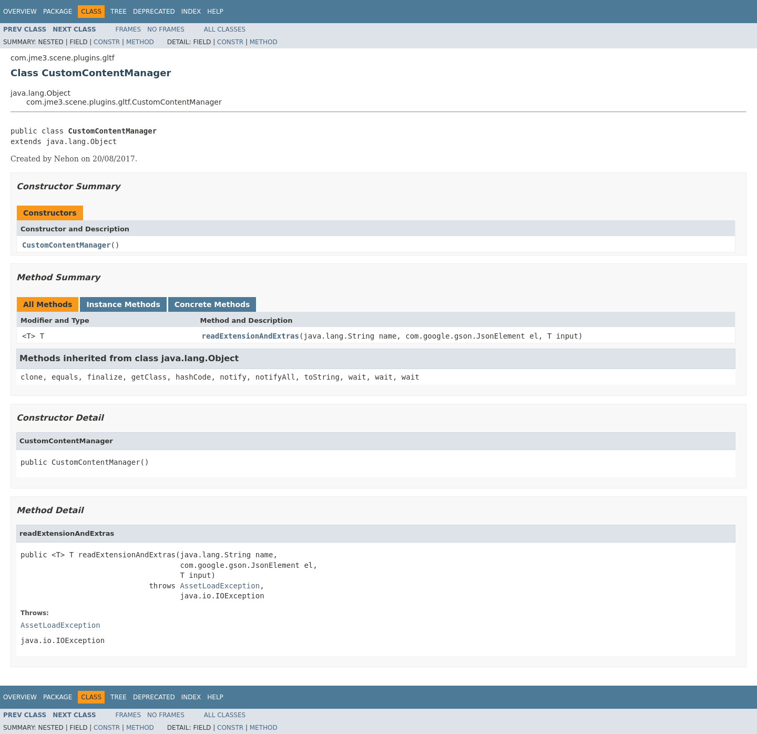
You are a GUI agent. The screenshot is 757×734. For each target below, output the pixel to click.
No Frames (166, 29)
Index (191, 11)
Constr (107, 42)
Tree (118, 11)
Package (57, 11)
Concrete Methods (212, 304)
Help (215, 11)
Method (140, 42)
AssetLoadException (220, 586)
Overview (20, 11)
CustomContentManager (66, 245)
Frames (128, 29)
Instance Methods (123, 304)
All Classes (224, 29)
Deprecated (154, 11)
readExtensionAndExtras (250, 336)
